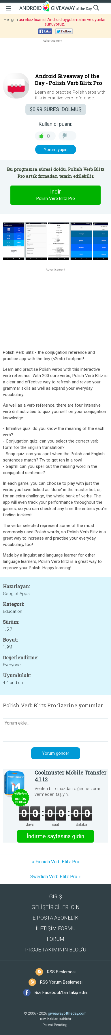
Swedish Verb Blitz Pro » (55, 876)
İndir (55, 195)
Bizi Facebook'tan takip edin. (61, 992)
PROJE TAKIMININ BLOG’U (55, 950)
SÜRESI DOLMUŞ (56, 109)
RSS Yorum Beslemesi (61, 982)
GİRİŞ (55, 896)
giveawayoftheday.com (67, 1013)
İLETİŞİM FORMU (56, 928)
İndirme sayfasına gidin (55, 836)
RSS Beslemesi (61, 971)
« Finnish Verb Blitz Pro (55, 861)
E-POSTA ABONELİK (55, 918)
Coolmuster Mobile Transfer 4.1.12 (70, 776)
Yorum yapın (55, 149)
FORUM (55, 939)
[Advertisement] (55, 57)
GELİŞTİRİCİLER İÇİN (56, 907)
